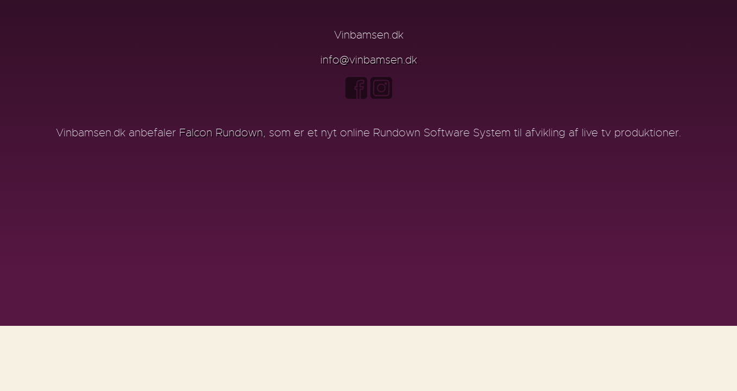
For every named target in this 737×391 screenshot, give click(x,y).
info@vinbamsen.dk (368, 60)
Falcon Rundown (221, 133)
